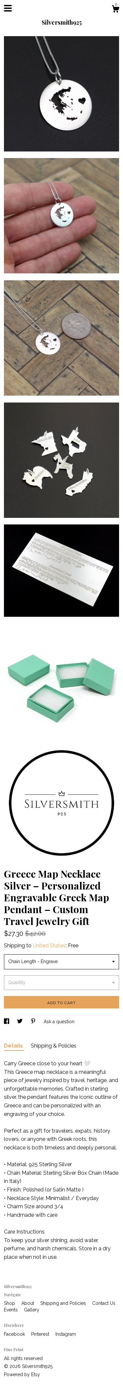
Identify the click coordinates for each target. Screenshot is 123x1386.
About (28, 1303)
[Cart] (115, 10)
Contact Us (103, 1303)
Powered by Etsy (22, 1374)
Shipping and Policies (63, 1303)
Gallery (31, 1309)
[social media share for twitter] (20, 1021)
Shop (10, 1303)
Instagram (65, 1334)
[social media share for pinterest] (34, 1021)
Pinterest (41, 1334)
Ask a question (59, 1021)
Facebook (15, 1334)
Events (11, 1309)
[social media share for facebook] (7, 1021)
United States (49, 945)
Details (14, 1046)
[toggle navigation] (8, 8)
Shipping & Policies (53, 1046)
